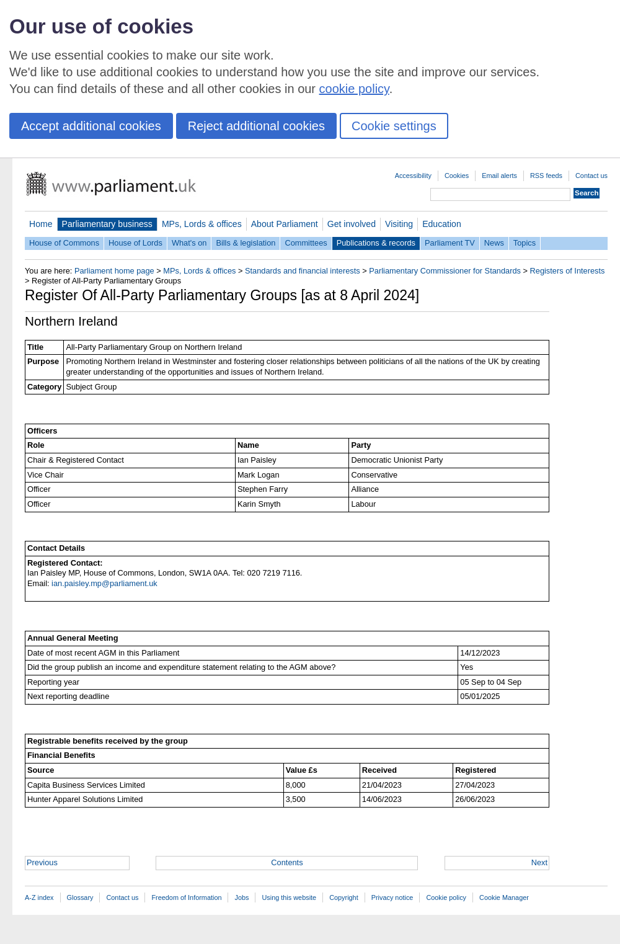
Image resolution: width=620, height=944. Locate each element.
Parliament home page (114, 270)
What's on (189, 242)
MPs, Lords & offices (202, 224)
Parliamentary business (107, 224)
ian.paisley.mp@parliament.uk (104, 583)
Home (41, 224)
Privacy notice (392, 897)
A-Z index (39, 897)
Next (539, 862)
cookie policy (354, 89)
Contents (287, 862)
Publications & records (376, 242)
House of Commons (64, 242)
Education (441, 224)
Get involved (351, 224)
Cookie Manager (504, 897)
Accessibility (413, 175)
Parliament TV (450, 242)
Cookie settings (394, 126)
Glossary (80, 897)
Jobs (241, 897)
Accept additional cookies (91, 126)
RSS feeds (546, 175)
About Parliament (284, 224)
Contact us (591, 175)
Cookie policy (446, 897)
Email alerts (499, 175)
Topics (524, 242)
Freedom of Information (186, 897)
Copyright (343, 897)
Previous (42, 862)
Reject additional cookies (256, 126)
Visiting (399, 224)
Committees (306, 242)
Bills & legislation (245, 242)
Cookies (457, 175)
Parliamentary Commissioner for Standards (445, 270)
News (494, 242)
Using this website (289, 897)
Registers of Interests (567, 270)
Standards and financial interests (302, 270)
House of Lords (135, 242)
